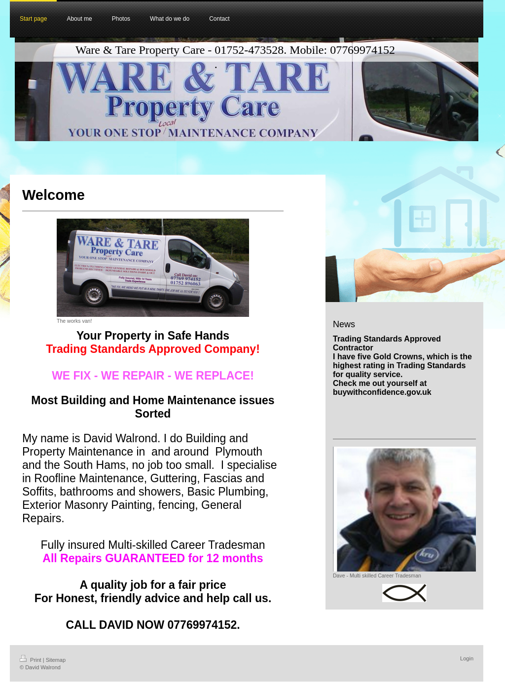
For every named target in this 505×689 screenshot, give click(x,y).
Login (466, 658)
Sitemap (56, 660)
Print (31, 660)
